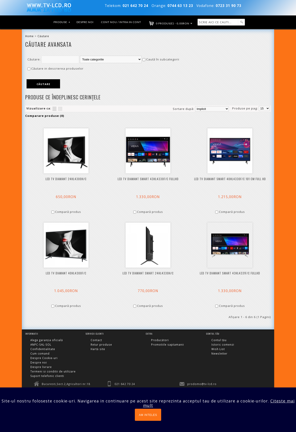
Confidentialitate (42, 349)
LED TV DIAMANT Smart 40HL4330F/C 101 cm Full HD (230, 179)
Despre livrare (41, 367)
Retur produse (101, 344)
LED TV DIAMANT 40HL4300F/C (66, 273)
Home (29, 36)
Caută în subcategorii (162, 59)
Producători (160, 340)
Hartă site (98, 349)
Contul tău (219, 340)
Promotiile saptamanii (167, 344)
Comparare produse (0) (44, 116)
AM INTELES (148, 415)
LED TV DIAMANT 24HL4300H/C (66, 179)
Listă (54, 109)
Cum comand (40, 353)
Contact (96, 340)
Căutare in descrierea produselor (57, 68)
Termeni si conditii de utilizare (53, 371)
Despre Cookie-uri (44, 358)
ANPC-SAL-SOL (40, 344)
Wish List (218, 349)
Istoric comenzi (222, 344)
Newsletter (219, 353)
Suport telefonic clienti (47, 376)
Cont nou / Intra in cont (121, 22)
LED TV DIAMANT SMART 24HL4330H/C (148, 273)
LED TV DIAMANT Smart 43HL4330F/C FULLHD (148, 179)
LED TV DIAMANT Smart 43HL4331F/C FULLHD (230, 273)
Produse (62, 22)
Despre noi (85, 22)
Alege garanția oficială (46, 340)
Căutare (43, 36)
